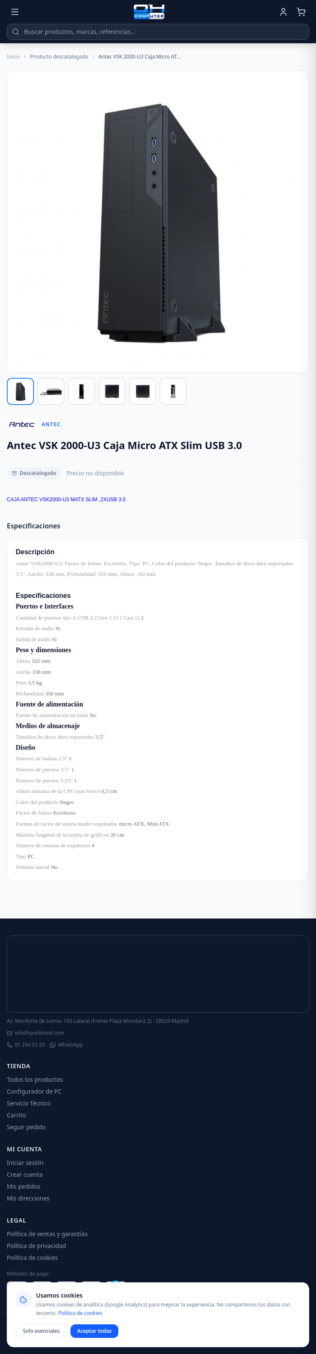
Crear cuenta (24, 1174)
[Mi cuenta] (283, 12)
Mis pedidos (23, 1186)
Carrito (16, 1115)
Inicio (13, 56)
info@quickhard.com (35, 1033)
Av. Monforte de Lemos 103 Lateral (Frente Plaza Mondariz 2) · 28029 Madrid (98, 1021)
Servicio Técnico (28, 1103)
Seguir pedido (26, 1127)
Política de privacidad (36, 1246)
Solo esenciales (41, 1330)
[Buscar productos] (158, 32)
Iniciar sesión (25, 1163)
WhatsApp (66, 1044)
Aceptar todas (94, 1330)
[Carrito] (301, 12)
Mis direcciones (28, 1198)
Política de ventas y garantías (47, 1234)
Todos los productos (35, 1079)
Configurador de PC (34, 1091)
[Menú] (15, 12)
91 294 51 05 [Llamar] (26, 1044)
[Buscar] (16, 32)
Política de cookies (32, 1257)
